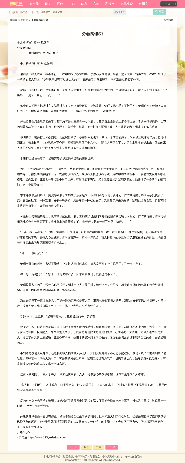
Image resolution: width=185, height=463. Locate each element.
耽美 (48, 4)
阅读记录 (57, 12)
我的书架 (45, 12)
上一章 (73, 447)
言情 (96, 4)
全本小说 (34, 12)
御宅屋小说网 (91, 460)
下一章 (111, 447)
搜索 (159, 12)
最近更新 (13, 12)
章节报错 (168, 20)
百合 (60, 4)
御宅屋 (34, 4)
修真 (84, 4)
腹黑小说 (126, 4)
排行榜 (23, 12)
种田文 (143, 4)
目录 (86, 447)
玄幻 (72, 4)
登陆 (167, 4)
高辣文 (110, 4)
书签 (98, 447)
